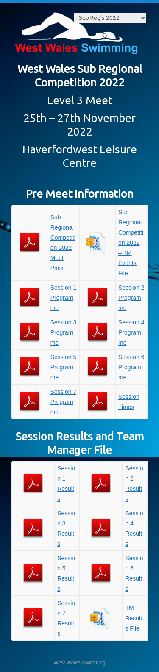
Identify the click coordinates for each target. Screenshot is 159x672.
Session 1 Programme (63, 297)
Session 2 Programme (131, 297)
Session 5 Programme (63, 367)
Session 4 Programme (131, 332)
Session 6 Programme (131, 367)
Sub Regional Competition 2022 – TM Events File (130, 243)
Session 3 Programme (63, 332)
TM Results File (133, 618)
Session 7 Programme (63, 401)
